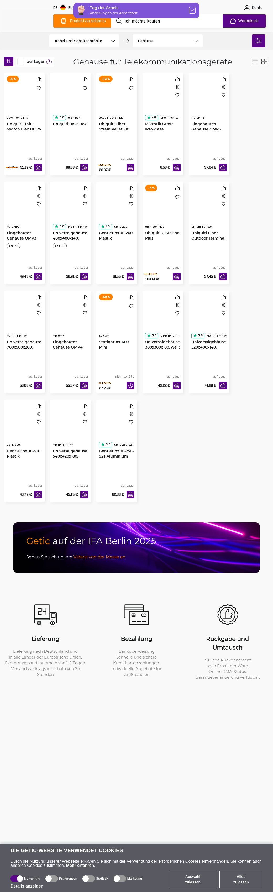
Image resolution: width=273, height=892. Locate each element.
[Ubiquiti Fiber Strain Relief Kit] (116, 101)
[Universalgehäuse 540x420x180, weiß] (70, 428)
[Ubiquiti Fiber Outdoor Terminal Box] (209, 210)
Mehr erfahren (80, 865)
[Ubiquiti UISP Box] (70, 101)
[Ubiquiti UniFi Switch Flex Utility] (24, 101)
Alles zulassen (241, 879)
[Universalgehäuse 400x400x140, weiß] (70, 210)
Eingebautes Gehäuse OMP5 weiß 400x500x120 (208, 129)
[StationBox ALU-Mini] (116, 319)
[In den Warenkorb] (38, 167)
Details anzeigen (26, 886)
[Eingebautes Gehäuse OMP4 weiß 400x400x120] (70, 319)
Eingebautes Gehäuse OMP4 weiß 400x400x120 (70, 347)
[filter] (258, 40)
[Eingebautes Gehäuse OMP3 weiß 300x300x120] (24, 210)
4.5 (105, 226)
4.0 (151, 117)
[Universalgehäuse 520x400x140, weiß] (209, 319)
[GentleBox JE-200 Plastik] (116, 210)
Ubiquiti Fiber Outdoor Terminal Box (208, 238)
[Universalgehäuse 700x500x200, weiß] (24, 319)
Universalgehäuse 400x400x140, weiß (70, 238)
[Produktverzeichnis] (82, 21)
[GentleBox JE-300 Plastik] (24, 428)
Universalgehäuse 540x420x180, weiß (70, 456)
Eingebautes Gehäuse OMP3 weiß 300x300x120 (24, 238)
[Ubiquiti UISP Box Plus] (163, 210)
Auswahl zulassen (193, 879)
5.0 (59, 117)
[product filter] (78, 40)
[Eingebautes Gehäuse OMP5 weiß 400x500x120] (209, 101)
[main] (28, 20)
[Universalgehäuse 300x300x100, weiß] (163, 319)
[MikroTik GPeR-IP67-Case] (163, 101)
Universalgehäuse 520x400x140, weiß (208, 347)
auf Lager (35, 61)
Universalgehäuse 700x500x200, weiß (24, 347)
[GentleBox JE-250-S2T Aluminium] (116, 428)
